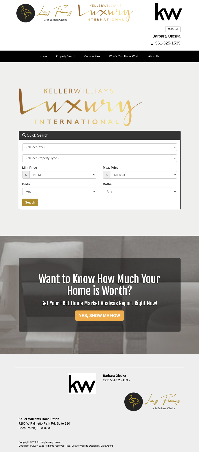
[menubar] (99, 56)
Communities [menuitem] (92, 56)
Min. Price (29, 167)
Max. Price (111, 167)
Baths (107, 184)
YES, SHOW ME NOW (99, 315)
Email (173, 29)
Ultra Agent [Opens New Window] (107, 445)
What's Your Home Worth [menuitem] (124, 56)
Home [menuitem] (43, 56)
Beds (26, 184)
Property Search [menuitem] (65, 56)
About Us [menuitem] (153, 56)
